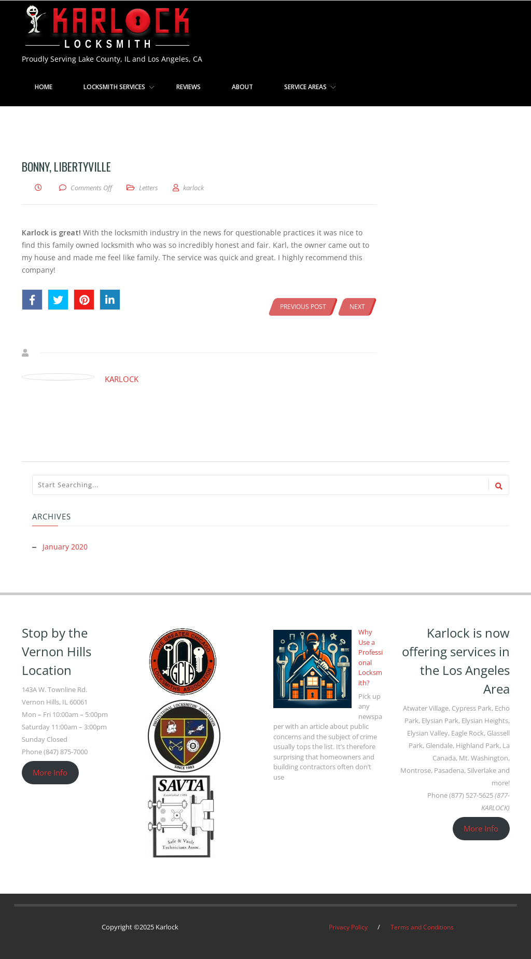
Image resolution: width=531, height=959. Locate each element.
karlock (121, 379)
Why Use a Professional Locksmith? (370, 657)
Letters (148, 187)
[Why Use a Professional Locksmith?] (312, 668)
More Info (50, 772)
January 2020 (65, 547)
